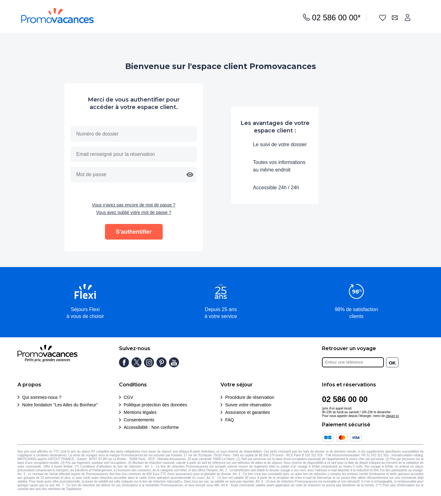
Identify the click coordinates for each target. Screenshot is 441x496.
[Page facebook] (124, 362)
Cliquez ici (90, 489)
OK (392, 362)
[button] (190, 174)
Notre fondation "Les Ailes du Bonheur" (60, 404)
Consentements (139, 419)
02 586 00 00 (336, 17)
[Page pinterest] (161, 362)
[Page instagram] (149, 362)
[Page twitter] (136, 362)
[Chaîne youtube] (174, 362)
